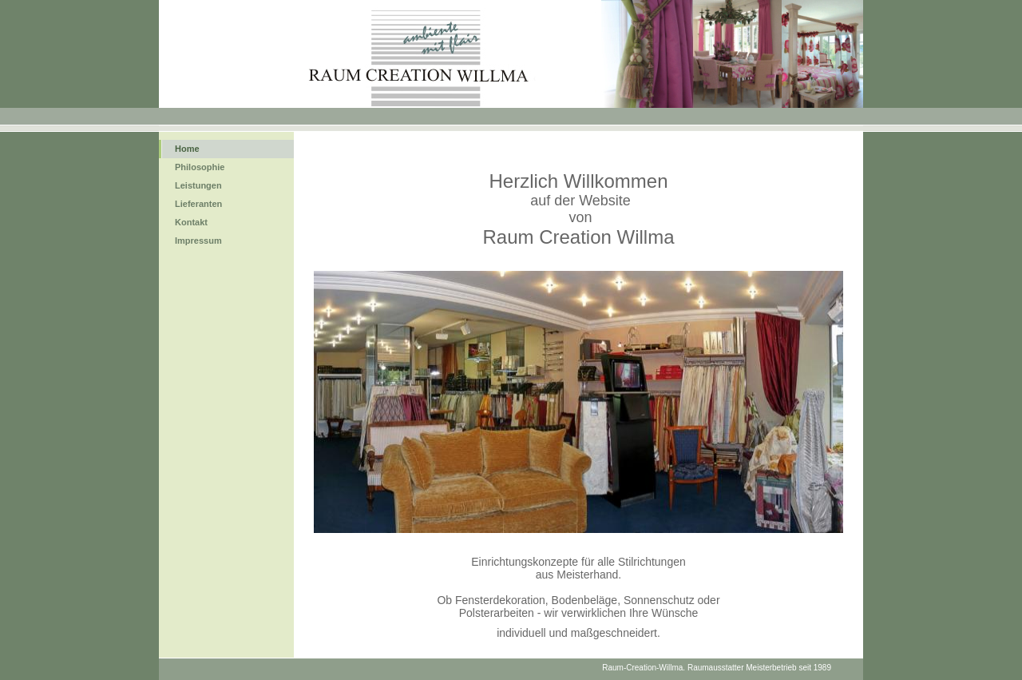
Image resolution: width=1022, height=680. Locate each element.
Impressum (198, 240)
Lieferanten (198, 204)
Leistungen (198, 185)
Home (187, 148)
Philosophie (199, 167)
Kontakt (191, 222)
